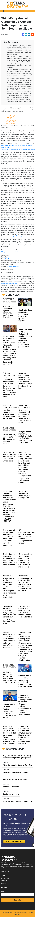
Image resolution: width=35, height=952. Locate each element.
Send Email (8, 259)
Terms (3, 875)
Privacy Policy (5, 878)
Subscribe (17, 900)
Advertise (4, 880)
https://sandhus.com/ (16, 236)
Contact (3, 883)
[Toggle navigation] (3, 11)
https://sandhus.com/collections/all (11, 252)
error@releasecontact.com (9, 283)
